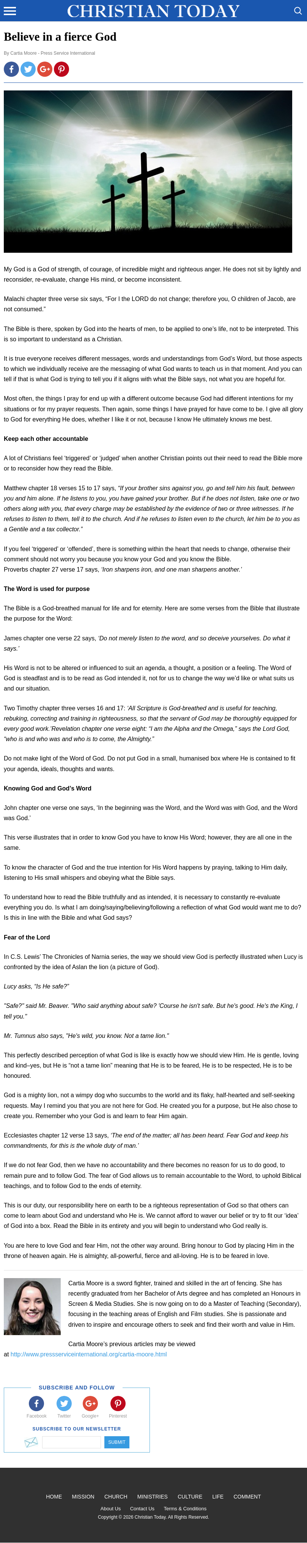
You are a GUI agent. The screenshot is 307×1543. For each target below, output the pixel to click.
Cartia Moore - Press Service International (52, 53)
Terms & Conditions (185, 1508)
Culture (190, 1497)
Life (218, 1497)
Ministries (152, 1497)
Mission (83, 1497)
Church (116, 1497)
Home (54, 1497)
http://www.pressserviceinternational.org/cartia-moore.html (89, 1354)
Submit (116, 1442)
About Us (111, 1508)
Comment (247, 1497)
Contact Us (142, 1508)
